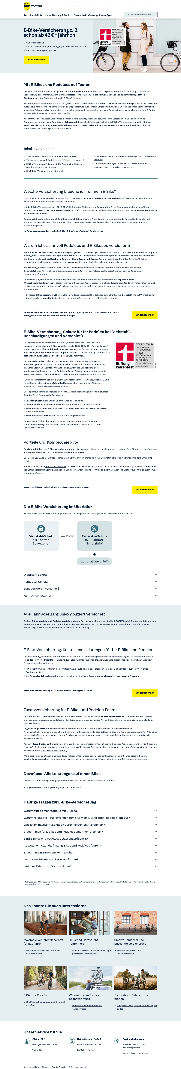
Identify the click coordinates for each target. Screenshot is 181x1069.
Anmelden (150, 6)
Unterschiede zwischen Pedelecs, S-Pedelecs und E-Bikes (106, 222)
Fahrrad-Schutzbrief (71, 458)
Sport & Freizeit (59, 1067)
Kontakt (135, 6)
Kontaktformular (85, 1050)
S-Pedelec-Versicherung (48, 222)
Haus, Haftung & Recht (58, 15)
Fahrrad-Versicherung (91, 621)
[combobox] (143, 14)
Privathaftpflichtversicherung (39, 732)
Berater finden (118, 6)
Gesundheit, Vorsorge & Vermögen (93, 15)
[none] (45, 923)
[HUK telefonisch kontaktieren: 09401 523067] (75, 6)
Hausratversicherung (56, 466)
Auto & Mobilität (33, 15)
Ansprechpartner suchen (135, 1053)
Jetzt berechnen (36, 59)
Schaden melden (96, 6)
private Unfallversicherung (54, 750)
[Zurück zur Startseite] (33, 6)
